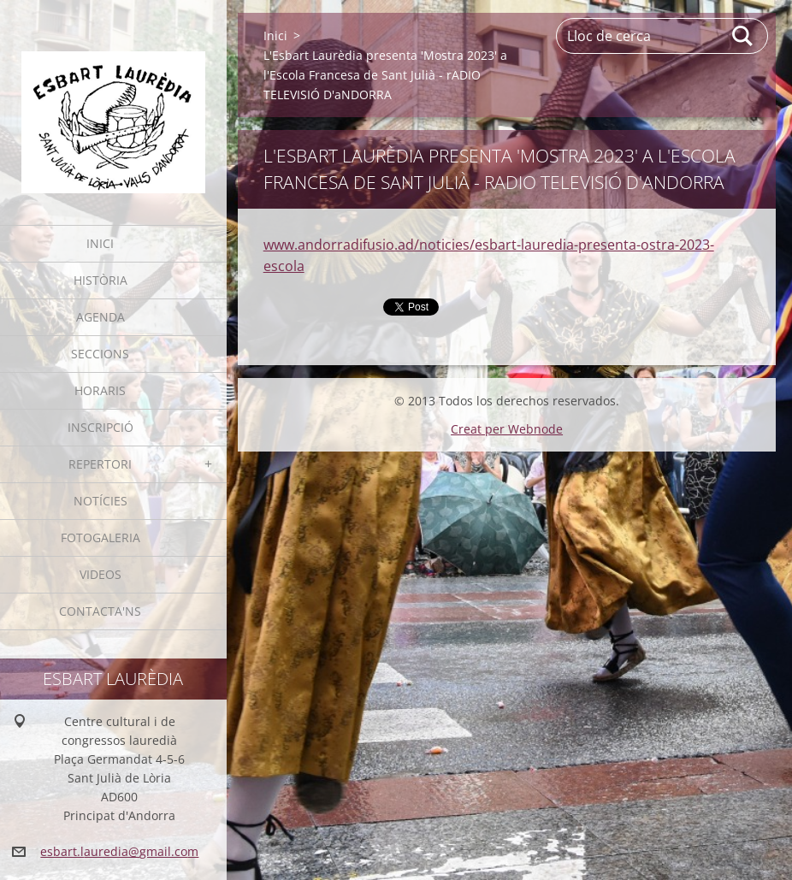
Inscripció (100, 427)
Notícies (100, 501)
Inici (100, 243)
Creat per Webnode (507, 429)
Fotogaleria (100, 537)
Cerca (743, 36)
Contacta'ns (100, 611)
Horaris (100, 390)
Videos (100, 574)
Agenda (100, 317)
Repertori (100, 464)
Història (100, 280)
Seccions (100, 354)
